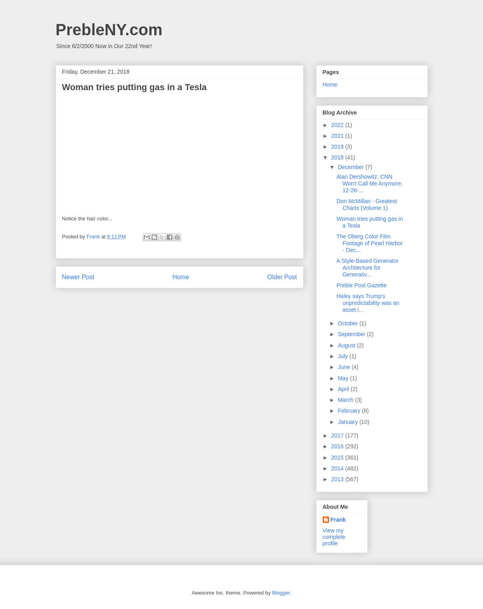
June (345, 367)
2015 (338, 457)
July (344, 356)
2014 (338, 468)
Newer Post (78, 277)
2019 (338, 146)
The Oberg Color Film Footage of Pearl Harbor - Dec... (369, 243)
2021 (338, 136)
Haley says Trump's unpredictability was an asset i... (367, 303)
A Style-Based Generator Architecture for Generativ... (367, 268)
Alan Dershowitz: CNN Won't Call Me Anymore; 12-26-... (369, 183)
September (352, 334)
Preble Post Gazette (361, 285)
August (347, 345)
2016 (338, 446)
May (344, 378)
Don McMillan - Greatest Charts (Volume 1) (366, 204)
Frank (338, 519)
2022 (338, 125)
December (351, 167)
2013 (338, 479)
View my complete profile (334, 536)
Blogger (281, 593)
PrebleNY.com (109, 29)
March (346, 400)
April (344, 389)
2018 (338, 157)
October (349, 323)
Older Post (282, 277)
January (349, 422)
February (350, 410)
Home (180, 277)
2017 (338, 435)
